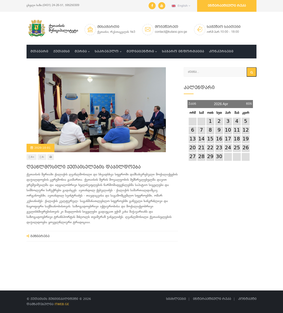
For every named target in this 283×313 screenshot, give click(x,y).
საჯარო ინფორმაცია (183, 51)
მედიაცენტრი (140, 51)
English (181, 6)
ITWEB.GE (62, 304)
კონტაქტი (247, 299)
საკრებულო (107, 51)
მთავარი (39, 51)
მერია (81, 51)
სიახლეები (176, 299)
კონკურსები (221, 51)
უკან (192, 102)
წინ (249, 102)
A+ (31, 157)
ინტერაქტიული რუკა (227, 5)
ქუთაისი (61, 51)
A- (42, 157)
